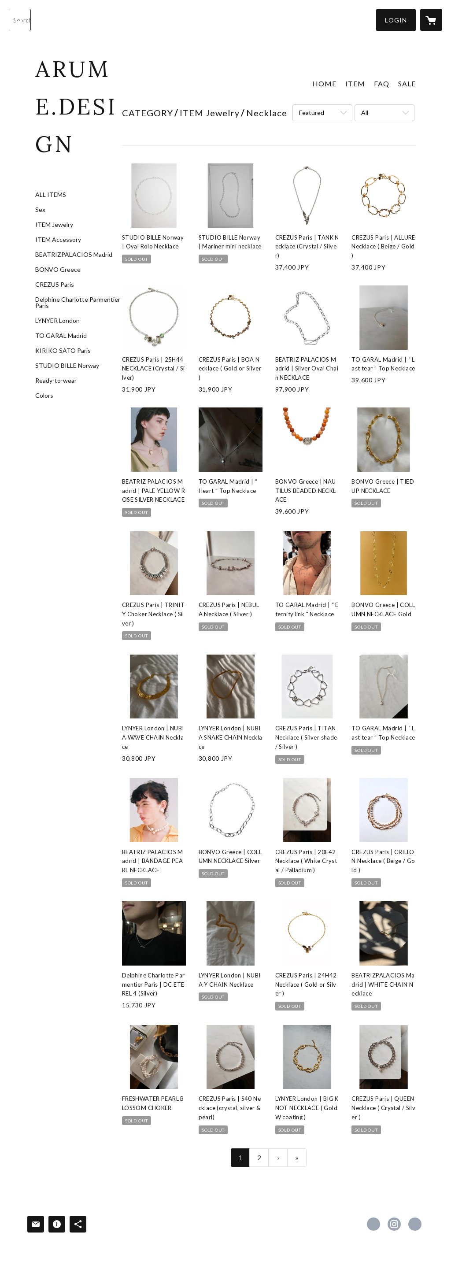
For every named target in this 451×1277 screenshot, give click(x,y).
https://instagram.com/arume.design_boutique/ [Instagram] (394, 1224)
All (364, 112)
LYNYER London (57, 321)
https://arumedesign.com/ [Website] (414, 1224)
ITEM (355, 83)
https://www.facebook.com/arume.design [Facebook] (373, 1224)
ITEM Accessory (58, 240)
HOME (324, 83)
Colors (44, 395)
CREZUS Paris (54, 284)
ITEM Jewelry (54, 225)
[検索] (20, 20)
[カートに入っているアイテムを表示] (431, 20)
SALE (407, 83)
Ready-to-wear (56, 381)
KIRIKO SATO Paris (63, 351)
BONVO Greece (58, 270)
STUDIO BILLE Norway (67, 366)
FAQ (381, 83)
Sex (40, 210)
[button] (396, 20)
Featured (311, 112)
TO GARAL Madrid (61, 336)
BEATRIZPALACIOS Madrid (73, 255)
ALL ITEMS (50, 195)
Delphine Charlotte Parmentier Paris (77, 302)
